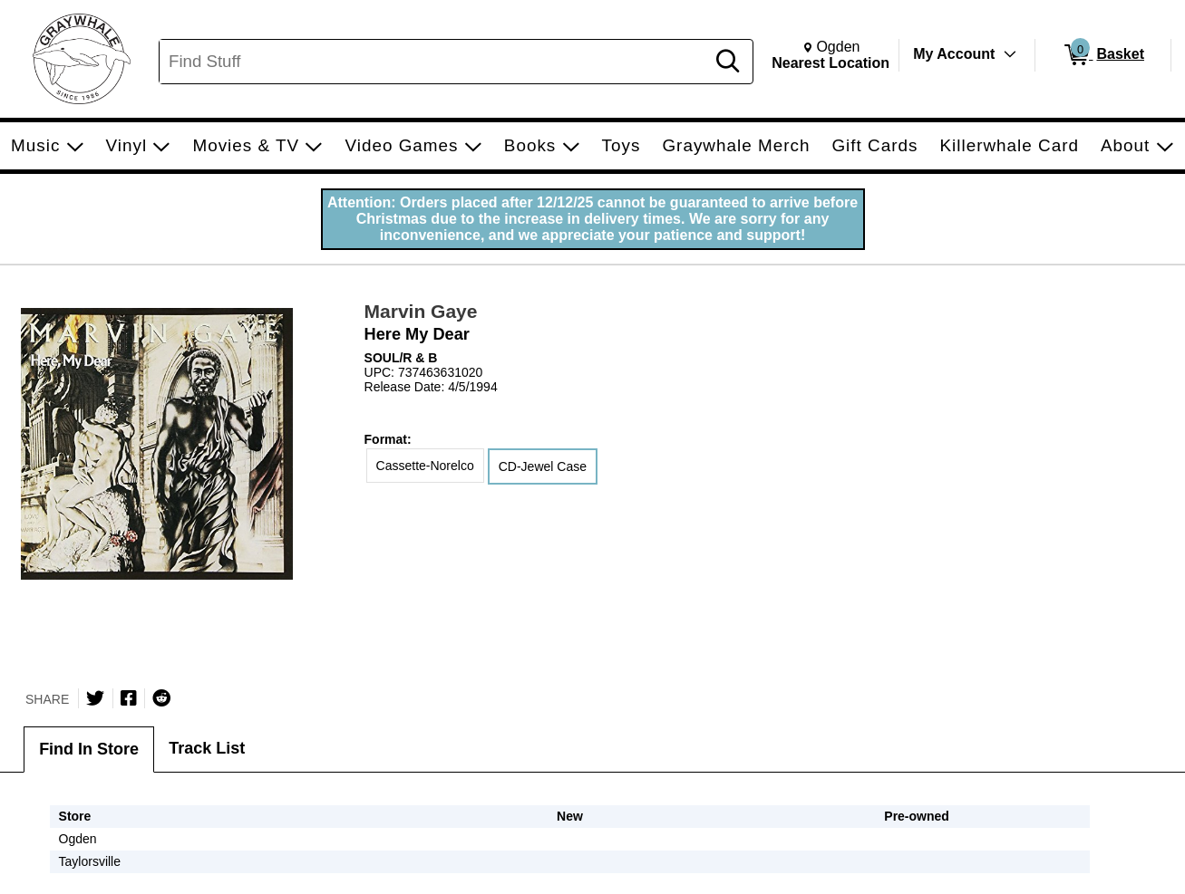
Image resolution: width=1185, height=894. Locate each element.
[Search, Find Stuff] (435, 61)
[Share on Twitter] (95, 698)
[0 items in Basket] (1102, 55)
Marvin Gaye (421, 311)
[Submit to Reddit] (161, 698)
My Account (954, 54)
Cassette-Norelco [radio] (425, 465)
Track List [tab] (207, 748)
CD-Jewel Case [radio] (543, 466)
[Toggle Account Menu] (1010, 54)
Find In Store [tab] (89, 749)
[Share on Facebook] (129, 698)
